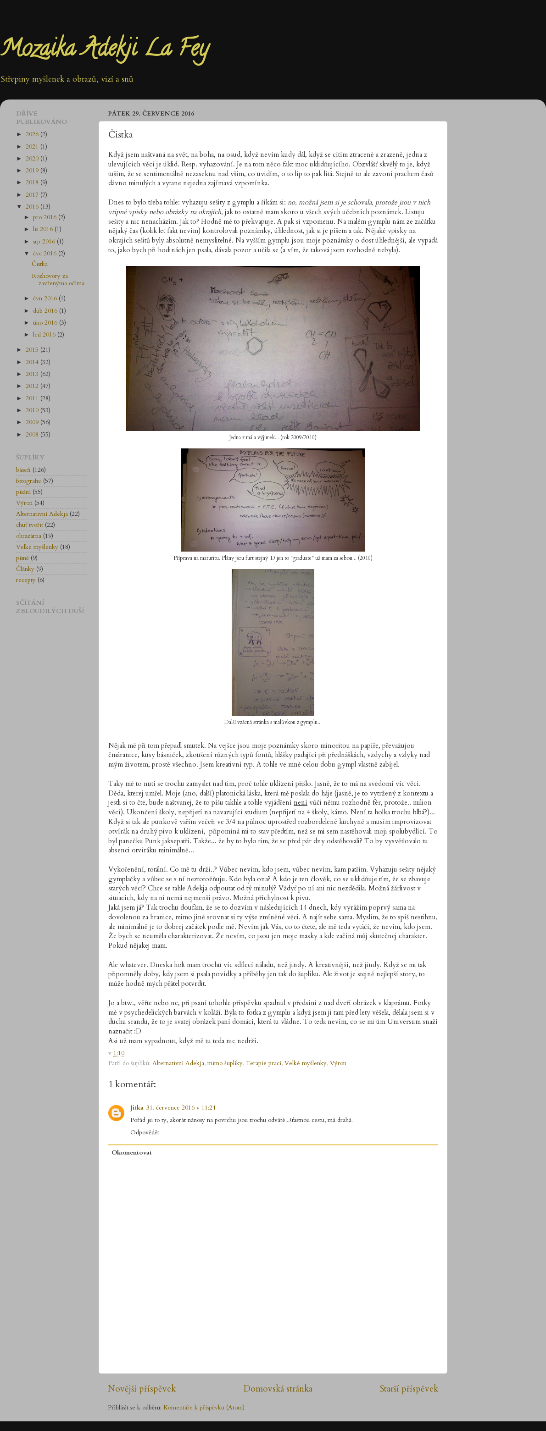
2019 (33, 170)
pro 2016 (45, 217)
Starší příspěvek (409, 1389)
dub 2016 (46, 311)
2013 (33, 374)
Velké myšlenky (305, 1063)
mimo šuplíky (225, 1063)
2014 (33, 362)
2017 (33, 195)
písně (22, 558)
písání (23, 492)
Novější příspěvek (142, 1389)
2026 (33, 134)
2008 (33, 435)
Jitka (137, 1108)
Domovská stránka (278, 1389)
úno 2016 (46, 323)
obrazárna (28, 536)
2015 (33, 350)
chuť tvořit (29, 525)
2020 (33, 159)
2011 (33, 398)
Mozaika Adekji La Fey (104, 51)
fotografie (28, 481)
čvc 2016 (45, 253)
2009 (33, 422)
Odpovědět (144, 1132)
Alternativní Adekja (178, 1063)
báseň (23, 470)
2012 (33, 386)
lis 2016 (44, 229)
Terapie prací (263, 1063)
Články (25, 569)
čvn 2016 (46, 298)
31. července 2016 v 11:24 (181, 1108)
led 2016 (45, 335)
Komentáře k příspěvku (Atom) (204, 1407)
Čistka (40, 264)
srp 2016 (45, 242)
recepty (26, 580)
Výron (338, 1063)
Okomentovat (131, 1153)
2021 (33, 147)
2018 (33, 182)
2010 (33, 410)
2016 (33, 207)
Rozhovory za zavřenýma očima (58, 279)
